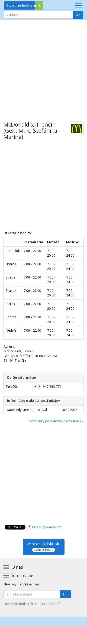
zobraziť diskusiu (44, 546)
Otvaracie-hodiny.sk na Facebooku (31, 604)
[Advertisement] (43, 67)
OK (78, 14)
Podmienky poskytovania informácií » (56, 421)
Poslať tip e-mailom (46, 527)
